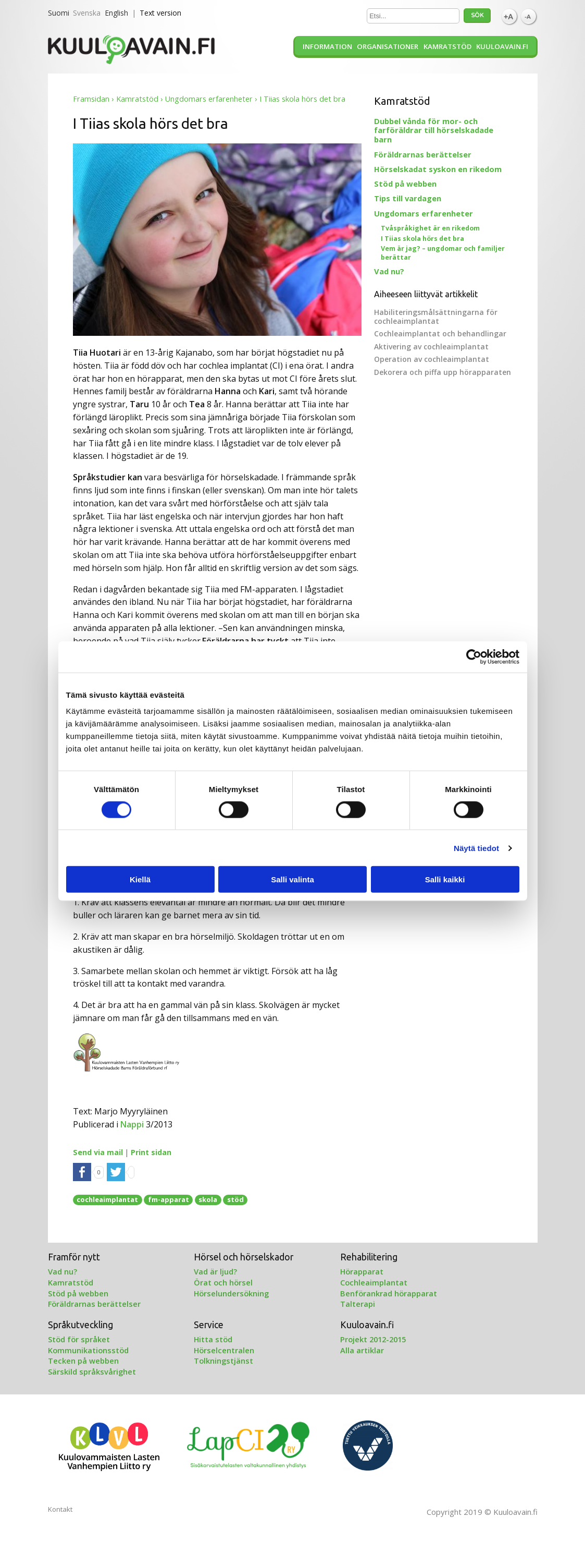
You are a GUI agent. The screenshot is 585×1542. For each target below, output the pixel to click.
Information (327, 46)
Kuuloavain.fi (502, 46)
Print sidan (151, 1152)
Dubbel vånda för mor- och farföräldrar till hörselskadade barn (433, 130)
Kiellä (140, 879)
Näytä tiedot (476, 847)
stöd (235, 1199)
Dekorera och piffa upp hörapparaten (442, 372)
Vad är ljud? (215, 1271)
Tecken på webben (83, 1360)
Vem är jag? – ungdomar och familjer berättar (443, 253)
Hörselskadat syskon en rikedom (438, 169)
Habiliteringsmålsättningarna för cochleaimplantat (435, 316)
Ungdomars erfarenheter (209, 99)
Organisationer (387, 46)
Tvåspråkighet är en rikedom (430, 228)
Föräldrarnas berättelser (422, 154)
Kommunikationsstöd (88, 1350)
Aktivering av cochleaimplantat (431, 346)
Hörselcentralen (224, 1350)
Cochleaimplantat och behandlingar (440, 333)
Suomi (58, 13)
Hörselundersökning (231, 1293)
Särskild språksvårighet (92, 1371)
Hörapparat (361, 1271)
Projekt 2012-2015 (373, 1339)
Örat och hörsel (223, 1282)
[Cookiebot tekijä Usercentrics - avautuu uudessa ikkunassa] (473, 656)
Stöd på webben (405, 183)
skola (207, 1199)
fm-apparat (168, 1199)
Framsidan (91, 99)
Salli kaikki (445, 879)
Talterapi (357, 1303)
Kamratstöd (447, 46)
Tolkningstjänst (223, 1360)
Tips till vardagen (407, 198)
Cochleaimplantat (373, 1282)
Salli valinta (292, 879)
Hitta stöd (213, 1339)
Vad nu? (389, 271)
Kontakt (60, 1509)
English (116, 13)
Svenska (87, 13)
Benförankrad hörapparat (388, 1293)
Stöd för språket (79, 1339)
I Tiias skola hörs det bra (422, 238)
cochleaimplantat (107, 1199)
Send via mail (98, 1152)
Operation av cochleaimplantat (431, 359)
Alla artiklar (362, 1350)
